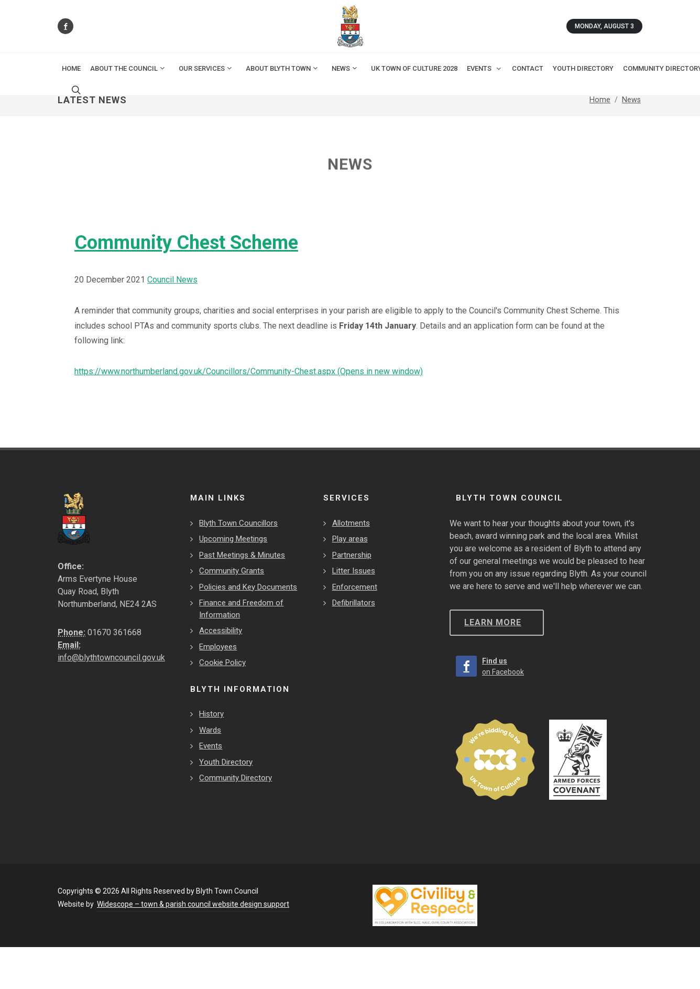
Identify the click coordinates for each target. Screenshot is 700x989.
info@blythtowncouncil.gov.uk (111, 657)
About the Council (128, 68)
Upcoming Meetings (233, 539)
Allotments (351, 523)
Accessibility (220, 630)
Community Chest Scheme (186, 243)
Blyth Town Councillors (238, 523)
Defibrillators (353, 602)
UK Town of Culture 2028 (414, 68)
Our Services (206, 68)
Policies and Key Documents (248, 587)
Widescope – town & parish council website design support (193, 904)
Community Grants (231, 570)
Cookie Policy (222, 662)
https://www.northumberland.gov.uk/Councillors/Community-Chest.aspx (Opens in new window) (248, 371)
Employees (218, 646)
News (345, 68)
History (211, 714)
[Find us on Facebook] (65, 26)
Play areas (350, 539)
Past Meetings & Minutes (242, 555)
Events (210, 746)
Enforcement (354, 587)
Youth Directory (226, 762)
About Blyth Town (282, 68)
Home (71, 68)
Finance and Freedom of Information (241, 609)
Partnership (351, 555)
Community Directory (235, 777)
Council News (172, 280)
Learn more (492, 622)
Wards (210, 730)
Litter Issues (353, 570)
